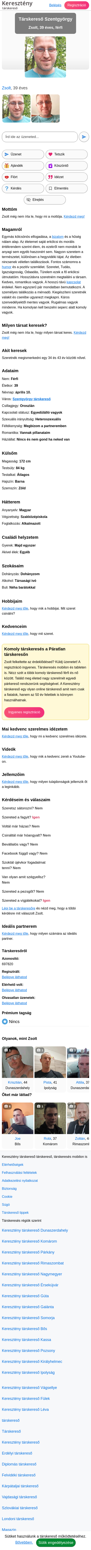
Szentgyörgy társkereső (32, 399)
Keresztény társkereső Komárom (29, 1241)
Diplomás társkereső (19, 1464)
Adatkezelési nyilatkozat (20, 1180)
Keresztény (17, 6)
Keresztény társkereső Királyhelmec (32, 1361)
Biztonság (9, 1188)
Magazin (9, 1530)
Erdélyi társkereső (17, 1453)
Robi (47, 1139)
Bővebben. (24, 1542)
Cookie (7, 1196)
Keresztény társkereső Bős (24, 1329)
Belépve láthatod (14, 977)
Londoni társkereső (18, 1519)
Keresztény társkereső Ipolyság (28, 1372)
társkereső (11, 1420)
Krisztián (15, 1082)
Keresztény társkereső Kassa (26, 1340)
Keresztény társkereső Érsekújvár (30, 1285)
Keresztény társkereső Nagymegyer (32, 1274)
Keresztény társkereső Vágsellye (29, 1388)
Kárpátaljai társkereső (20, 1486)
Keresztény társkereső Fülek (26, 1398)
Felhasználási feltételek (19, 1172)
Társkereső (11, 1431)
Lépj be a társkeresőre (18, 908)
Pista (47, 1082)
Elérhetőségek (12, 1164)
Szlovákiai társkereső (20, 1508)
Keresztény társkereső (21, 1442)
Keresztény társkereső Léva (25, 1409)
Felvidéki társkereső (19, 1475)
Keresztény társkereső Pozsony (28, 1351)
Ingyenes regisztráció (24, 712)
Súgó (6, 1204)
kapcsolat (74, 282)
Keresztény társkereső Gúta (25, 1296)
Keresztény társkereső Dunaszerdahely (35, 1230)
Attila (80, 1082)
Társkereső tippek (15, 1212)
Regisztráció (76, 5)
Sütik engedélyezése (55, 1543)
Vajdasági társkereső (19, 1497)
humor (6, 267)
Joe (17, 1139)
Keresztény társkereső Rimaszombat (33, 1263)
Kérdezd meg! (74, 216)
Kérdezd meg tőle (15, 608)
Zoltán (80, 1139)
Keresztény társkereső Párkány (28, 1252)
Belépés (55, 5)
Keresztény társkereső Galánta (28, 1307)
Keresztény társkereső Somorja (28, 1318)
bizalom (57, 236)
